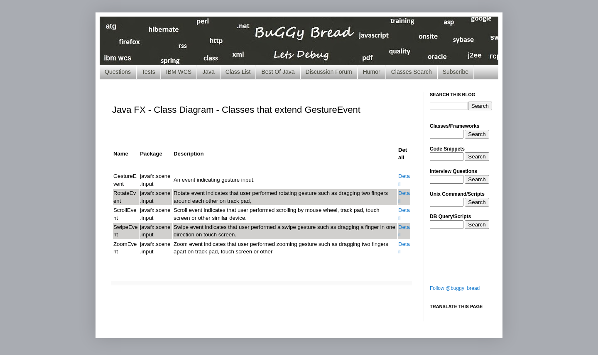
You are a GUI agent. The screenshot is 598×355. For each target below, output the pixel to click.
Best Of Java (277, 71)
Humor (371, 71)
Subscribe (455, 71)
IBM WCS (178, 71)
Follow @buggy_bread (455, 288)
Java (208, 71)
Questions (118, 71)
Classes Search (411, 71)
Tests (148, 71)
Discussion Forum (329, 71)
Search (476, 134)
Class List (238, 71)
